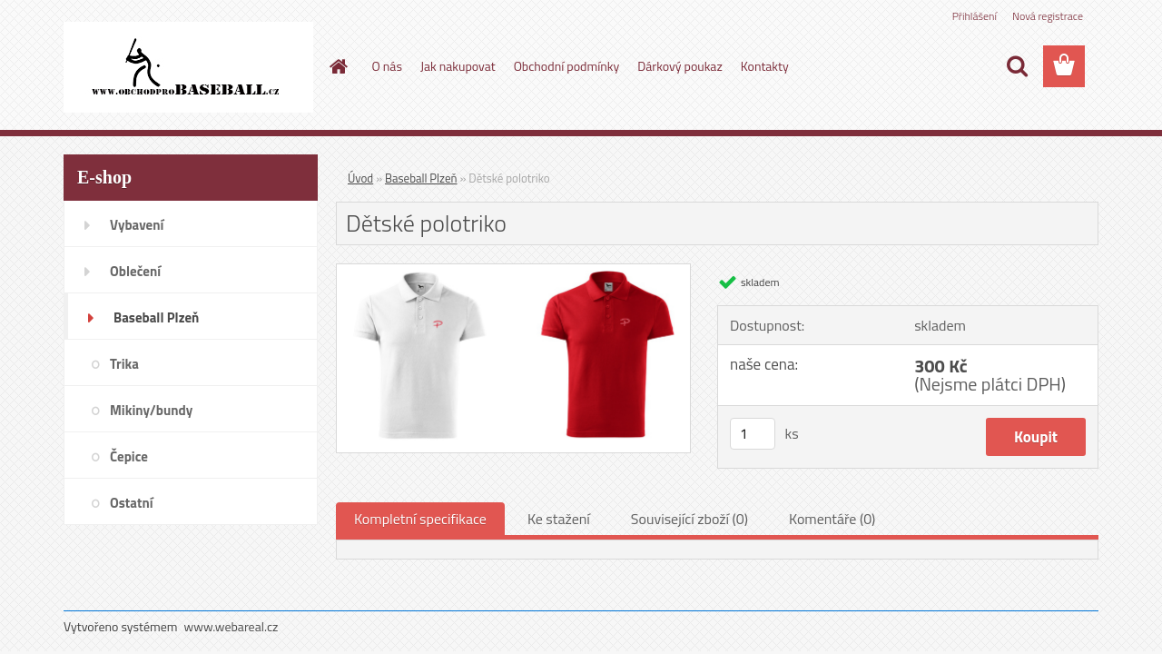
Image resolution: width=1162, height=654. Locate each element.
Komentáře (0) (832, 519)
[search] (1017, 66)
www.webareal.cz (231, 626)
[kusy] (752, 434)
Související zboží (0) (689, 519)
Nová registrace (1047, 16)
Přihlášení (974, 16)
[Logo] (188, 67)
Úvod (360, 178)
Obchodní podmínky (567, 65)
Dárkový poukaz (680, 65)
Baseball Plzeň (421, 178)
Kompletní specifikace (420, 519)
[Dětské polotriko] (513, 271)
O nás (387, 65)
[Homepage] (338, 66)
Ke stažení (558, 519)
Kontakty (765, 65)
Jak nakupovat (458, 65)
